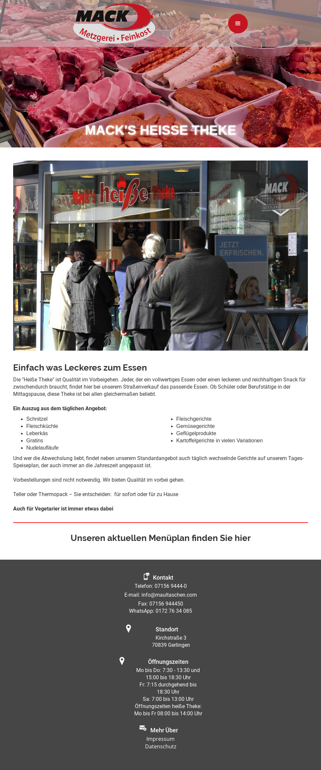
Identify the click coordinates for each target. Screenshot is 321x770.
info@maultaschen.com (169, 595)
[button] (238, 23)
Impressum (160, 738)
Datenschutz (160, 746)
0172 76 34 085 (174, 611)
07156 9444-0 (171, 586)
